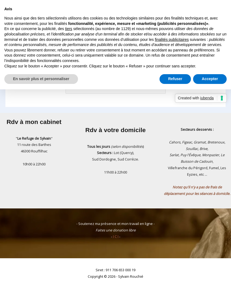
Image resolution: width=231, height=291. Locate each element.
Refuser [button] (175, 79)
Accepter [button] (210, 79)
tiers (68, 29)
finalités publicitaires (172, 39)
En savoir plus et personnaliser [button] (41, 79)
